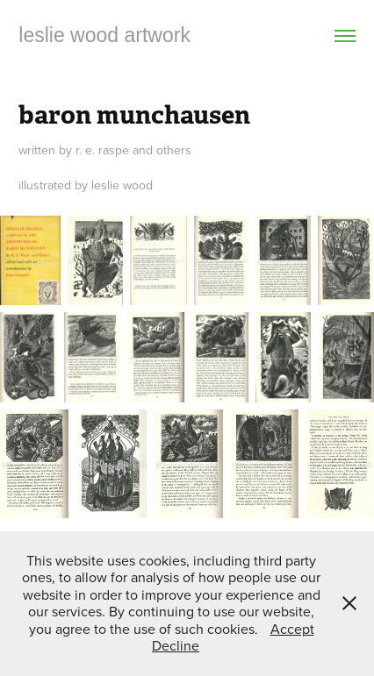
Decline (175, 645)
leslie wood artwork (104, 35)
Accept (292, 628)
